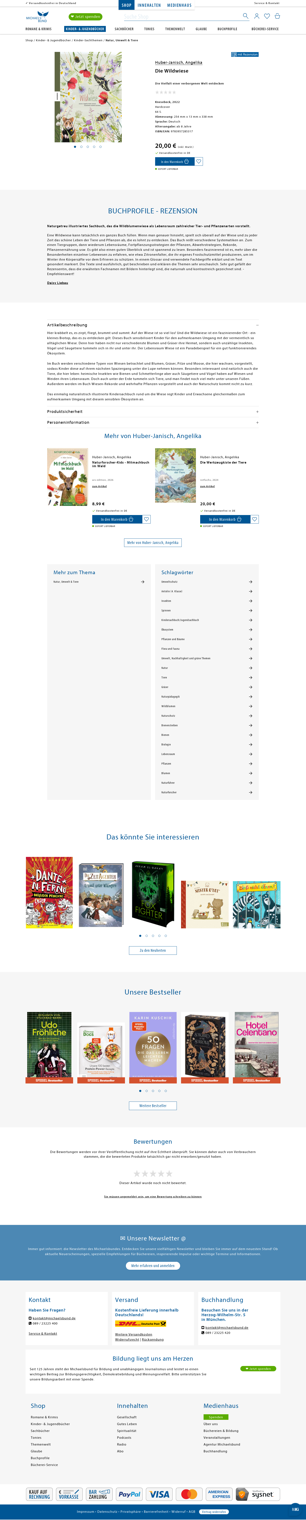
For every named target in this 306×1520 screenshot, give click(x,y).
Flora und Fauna (171, 649)
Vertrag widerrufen (214, 1512)
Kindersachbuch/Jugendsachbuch (180, 620)
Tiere (164, 677)
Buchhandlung (215, 1451)
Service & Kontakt (267, 3)
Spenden (216, 1417)
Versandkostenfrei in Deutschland (52, 3)
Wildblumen (169, 706)
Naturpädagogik (171, 696)
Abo (120, 1451)
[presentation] (48, 464)
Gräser (165, 687)
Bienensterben (170, 725)
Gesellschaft (127, 1417)
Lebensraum (168, 754)
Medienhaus (179, 5)
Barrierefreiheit (156, 1512)
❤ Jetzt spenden (85, 16)
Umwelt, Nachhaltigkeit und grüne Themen (186, 658)
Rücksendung (153, 1340)
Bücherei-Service (265, 29)
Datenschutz (107, 1512)
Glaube (201, 29)
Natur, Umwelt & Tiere (66, 582)
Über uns (211, 1424)
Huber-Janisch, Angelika (179, 62)
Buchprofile (227, 29)
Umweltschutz (169, 582)
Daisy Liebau (57, 283)
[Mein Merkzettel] (267, 16)
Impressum (85, 1512)
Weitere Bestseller (153, 1105)
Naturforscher (169, 792)
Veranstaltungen (217, 1438)
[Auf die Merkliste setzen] (198, 161)
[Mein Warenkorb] (277, 16)
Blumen (166, 773)
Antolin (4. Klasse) (172, 591)
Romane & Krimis (39, 29)
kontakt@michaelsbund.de (54, 1318)
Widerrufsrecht (127, 1340)
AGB (192, 1512)
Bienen (165, 735)
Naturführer (168, 783)
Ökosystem (167, 629)
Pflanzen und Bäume (173, 639)
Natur (165, 668)
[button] (140, 936)
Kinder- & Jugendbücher (85, 29)
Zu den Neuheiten (153, 950)
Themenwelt (175, 29)
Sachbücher (124, 29)
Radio (121, 1444)
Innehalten (149, 5)
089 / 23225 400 (45, 1323)
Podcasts (124, 1438)
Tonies (149, 29)
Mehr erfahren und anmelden (153, 1265)
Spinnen (166, 610)
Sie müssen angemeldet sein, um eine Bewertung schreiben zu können (153, 1196)
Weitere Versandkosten (133, 1334)
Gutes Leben (127, 1424)
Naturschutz (168, 716)
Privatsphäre (130, 1512)
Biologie (166, 744)
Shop (126, 5)
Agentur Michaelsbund (222, 1444)
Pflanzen (166, 763)
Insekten (166, 601)
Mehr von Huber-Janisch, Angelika (152, 542)
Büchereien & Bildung (221, 1431)
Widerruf (178, 1512)
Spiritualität (126, 1431)
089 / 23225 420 (217, 1333)
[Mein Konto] (257, 16)
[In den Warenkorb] (174, 161)
